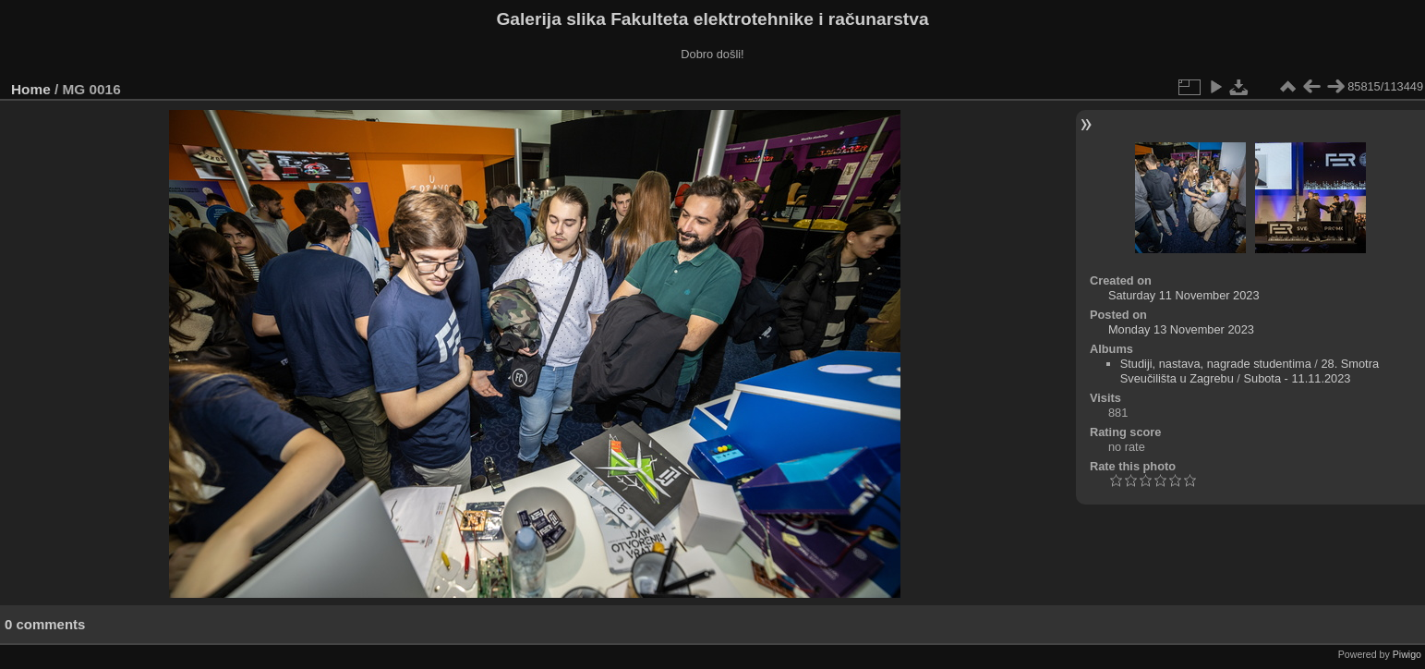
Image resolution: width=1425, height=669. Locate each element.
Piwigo (1407, 654)
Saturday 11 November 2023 (1184, 295)
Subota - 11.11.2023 (1296, 378)
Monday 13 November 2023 (1181, 329)
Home (31, 89)
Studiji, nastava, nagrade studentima (1215, 364)
